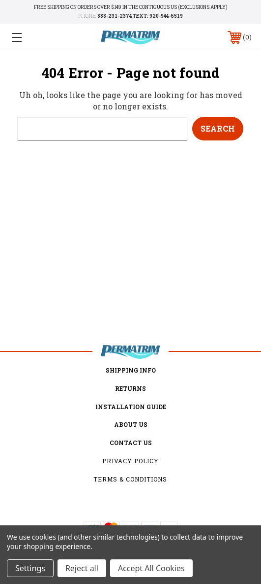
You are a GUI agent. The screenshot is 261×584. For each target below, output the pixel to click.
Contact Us (131, 443)
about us (130, 424)
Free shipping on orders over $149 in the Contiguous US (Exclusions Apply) (131, 7)
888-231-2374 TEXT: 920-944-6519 (140, 16)
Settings (30, 568)
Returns (130, 388)
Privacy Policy (130, 461)
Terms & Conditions (130, 479)
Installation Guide (130, 407)
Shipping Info (131, 370)
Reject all (81, 568)
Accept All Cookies (151, 568)
